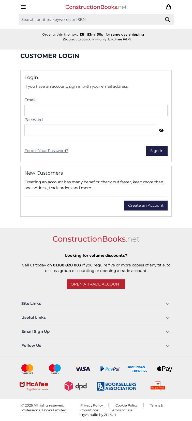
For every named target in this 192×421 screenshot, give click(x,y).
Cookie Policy (126, 405)
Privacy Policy (91, 405)
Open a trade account (96, 284)
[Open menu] (23, 7)
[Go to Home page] (96, 7)
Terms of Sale (121, 410)
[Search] (168, 19)
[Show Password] (161, 130)
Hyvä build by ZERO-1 (98, 415)
